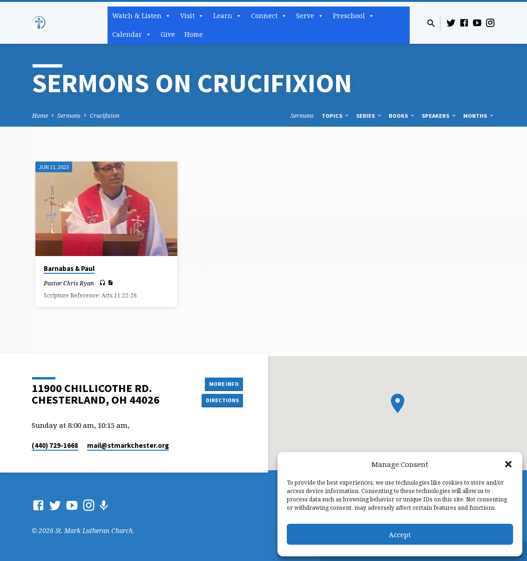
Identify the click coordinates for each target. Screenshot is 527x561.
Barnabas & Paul (69, 268)
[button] (508, 464)
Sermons (69, 116)
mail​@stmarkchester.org (128, 445)
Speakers (439, 115)
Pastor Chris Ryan (69, 283)
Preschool (353, 16)
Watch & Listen (141, 16)
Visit (192, 16)
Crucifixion (104, 116)
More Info (219, 382)
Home (193, 34)
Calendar (131, 34)
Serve (310, 16)
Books (402, 115)
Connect (269, 16)
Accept (400, 534)
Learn (227, 16)
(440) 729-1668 (55, 445)
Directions (220, 401)
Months (479, 115)
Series (369, 115)
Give (168, 34)
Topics (336, 115)
